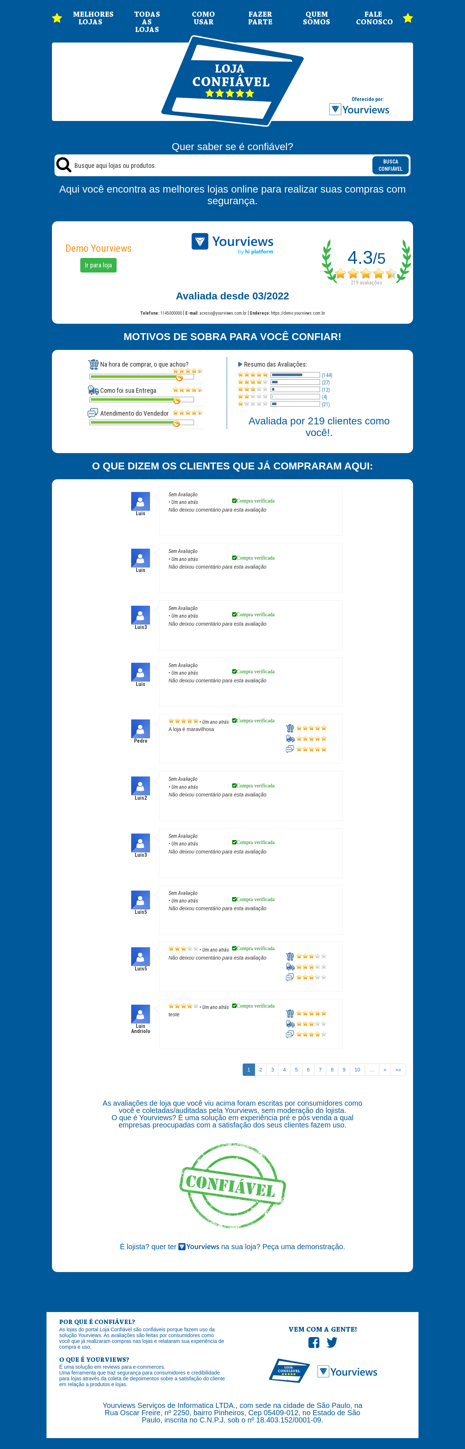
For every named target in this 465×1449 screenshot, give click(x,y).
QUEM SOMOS (316, 18)
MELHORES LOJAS (90, 18)
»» (398, 1070)
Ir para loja (98, 265)
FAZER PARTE (260, 18)
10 (357, 1070)
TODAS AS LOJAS (147, 22)
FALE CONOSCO (373, 18)
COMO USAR (203, 18)
